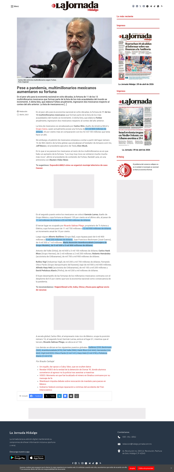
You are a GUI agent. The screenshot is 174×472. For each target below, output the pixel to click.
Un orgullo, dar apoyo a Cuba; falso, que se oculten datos (65, 366)
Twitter (50, 396)
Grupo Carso (41, 129)
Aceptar (132, 468)
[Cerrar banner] (171, 468)
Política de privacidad (146, 468)
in (59, 396)
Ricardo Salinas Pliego (74, 225)
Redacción (23, 111)
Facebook (36, 396)
